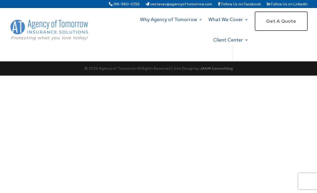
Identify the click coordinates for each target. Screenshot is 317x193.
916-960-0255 (124, 4)
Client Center (228, 40)
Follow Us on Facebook (239, 4)
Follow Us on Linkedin (287, 4)
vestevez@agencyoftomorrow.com (179, 4)
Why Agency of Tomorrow (168, 19)
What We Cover (225, 19)
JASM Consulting (216, 68)
